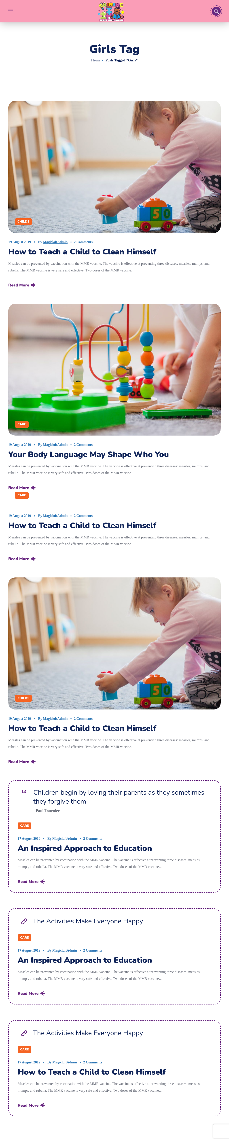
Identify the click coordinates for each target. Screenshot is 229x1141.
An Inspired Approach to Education (85, 848)
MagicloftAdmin (55, 242)
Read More (18, 285)
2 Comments (83, 242)
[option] (114, 370)
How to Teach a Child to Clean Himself (82, 251)
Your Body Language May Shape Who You (88, 454)
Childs (23, 221)
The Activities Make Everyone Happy (88, 921)
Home (95, 60)
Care (21, 424)
